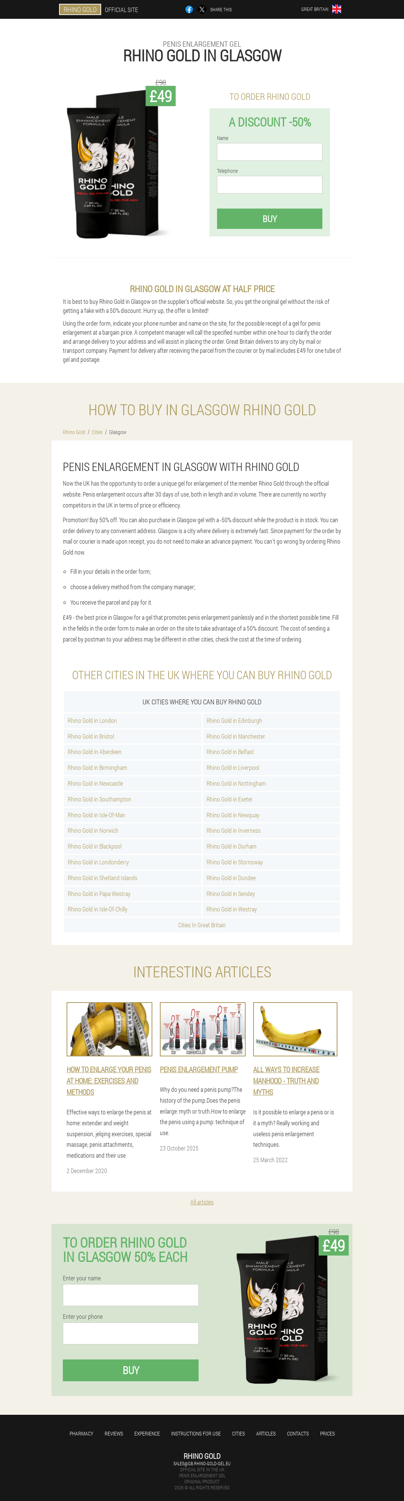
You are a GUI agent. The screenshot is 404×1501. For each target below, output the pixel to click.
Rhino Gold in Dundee (231, 878)
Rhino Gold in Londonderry (98, 862)
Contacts (298, 1433)
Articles (266, 1433)
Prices (327, 1433)
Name (222, 138)
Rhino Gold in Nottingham (236, 783)
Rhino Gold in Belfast (230, 752)
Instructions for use (196, 1433)
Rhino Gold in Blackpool (95, 846)
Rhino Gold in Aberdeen (95, 752)
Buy (270, 219)
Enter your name (82, 1278)
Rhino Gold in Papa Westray (99, 894)
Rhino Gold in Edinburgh (234, 720)
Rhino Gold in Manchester (236, 736)
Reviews (114, 1433)
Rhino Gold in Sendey (231, 894)
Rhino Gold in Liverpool (233, 767)
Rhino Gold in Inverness (234, 830)
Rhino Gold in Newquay (233, 815)
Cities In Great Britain (202, 925)
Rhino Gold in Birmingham (97, 767)
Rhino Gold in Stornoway (235, 862)
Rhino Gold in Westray (232, 909)
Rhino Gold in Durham (232, 846)
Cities (238, 1433)
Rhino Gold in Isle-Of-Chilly (98, 909)
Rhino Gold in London (92, 720)
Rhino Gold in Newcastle (95, 783)
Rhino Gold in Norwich (93, 830)
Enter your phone (83, 1317)
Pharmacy (81, 1433)
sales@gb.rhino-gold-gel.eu (202, 1463)
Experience (147, 1433)
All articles (202, 1202)
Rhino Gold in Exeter (230, 799)
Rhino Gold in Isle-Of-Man (96, 815)
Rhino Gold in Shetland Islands (102, 878)
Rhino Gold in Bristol (91, 736)
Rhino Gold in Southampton (99, 799)
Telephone (227, 171)
